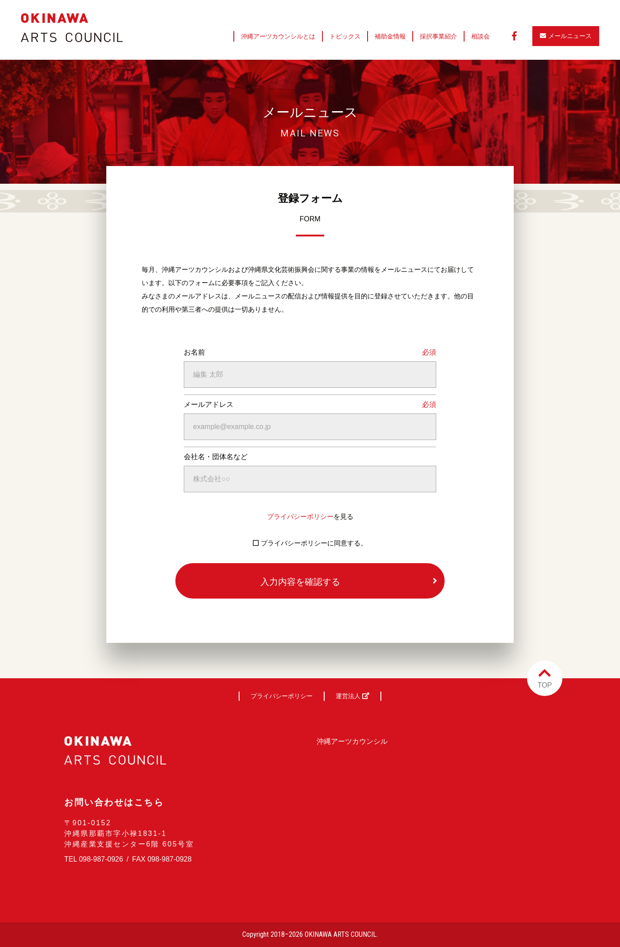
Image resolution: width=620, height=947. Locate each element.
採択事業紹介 (438, 36)
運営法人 (352, 696)
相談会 (480, 36)
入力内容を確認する (300, 582)
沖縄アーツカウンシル (352, 741)
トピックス (344, 36)
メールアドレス (208, 404)
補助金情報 (390, 36)
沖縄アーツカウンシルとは (278, 36)
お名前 (194, 352)
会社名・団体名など (216, 456)
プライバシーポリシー (300, 516)
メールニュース (566, 35)
